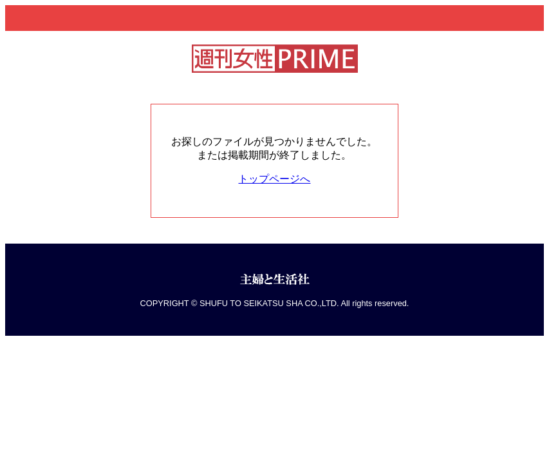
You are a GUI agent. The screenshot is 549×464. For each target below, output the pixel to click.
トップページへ (274, 178)
